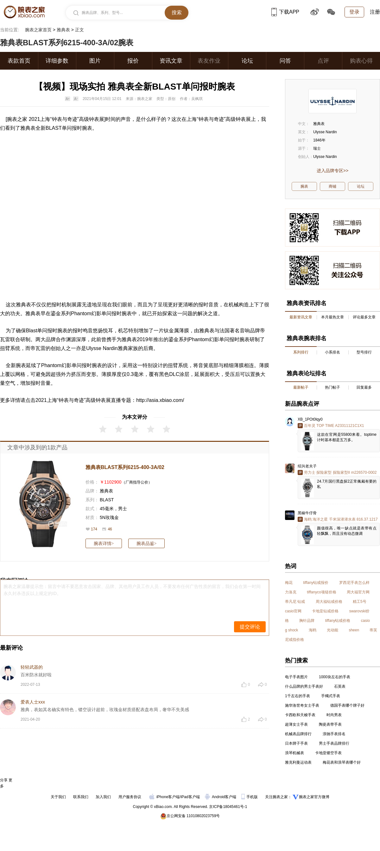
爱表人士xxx (33, 701)
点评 (323, 61)
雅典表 (63, 29)
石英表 (339, 686)
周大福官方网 (358, 592)
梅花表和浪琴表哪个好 (342, 762)
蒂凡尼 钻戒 (295, 601)
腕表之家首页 (38, 29)
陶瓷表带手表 (330, 724)
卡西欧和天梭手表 (300, 715)
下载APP (285, 12)
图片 (95, 61)
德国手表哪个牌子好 (347, 705)
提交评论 (250, 626)
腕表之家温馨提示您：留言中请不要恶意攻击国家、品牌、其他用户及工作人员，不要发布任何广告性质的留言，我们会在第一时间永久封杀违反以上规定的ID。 (132, 590)
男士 (122, 508)
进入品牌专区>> (332, 170)
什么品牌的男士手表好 (304, 686)
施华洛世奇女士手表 (302, 705)
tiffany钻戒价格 (338, 620)
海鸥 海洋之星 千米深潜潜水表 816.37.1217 (341, 519)
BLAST (107, 499)
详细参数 (57, 61)
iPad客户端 (190, 797)
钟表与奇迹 (64, 119)
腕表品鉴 (146, 543)
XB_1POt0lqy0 (310, 419)
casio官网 (293, 611)
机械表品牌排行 (298, 734)
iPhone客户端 (164, 797)
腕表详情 (104, 543)
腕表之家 (17, 119)
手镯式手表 (330, 696)
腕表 (87, 128)
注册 (375, 12)
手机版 (250, 797)
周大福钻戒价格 (329, 601)
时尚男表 (334, 715)
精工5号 (359, 601)
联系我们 (80, 797)
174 (94, 529)
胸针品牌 (306, 620)
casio (365, 620)
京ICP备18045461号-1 (228, 806)
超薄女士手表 (296, 724)
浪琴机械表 (294, 753)
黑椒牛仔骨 (307, 513)
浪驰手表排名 (334, 734)
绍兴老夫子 (307, 466)
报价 (133, 61)
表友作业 (209, 61)
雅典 (30, 313)
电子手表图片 (296, 677)
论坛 (247, 61)
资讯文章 (171, 61)
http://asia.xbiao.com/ (160, 400)
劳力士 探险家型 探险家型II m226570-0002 (340, 472)
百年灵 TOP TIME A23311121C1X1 (334, 425)
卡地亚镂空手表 (328, 753)
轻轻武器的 (32, 667)
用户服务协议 (129, 797)
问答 (285, 61)
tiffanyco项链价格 (321, 592)
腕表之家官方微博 (314, 797)
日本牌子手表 (296, 743)
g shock (291, 630)
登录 (354, 12)
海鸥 (312, 630)
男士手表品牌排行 (334, 743)
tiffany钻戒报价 (315, 582)
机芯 (123, 330)
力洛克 (290, 592)
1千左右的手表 (297, 696)
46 (110, 529)
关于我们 (58, 797)
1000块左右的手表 (334, 677)
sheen (354, 630)
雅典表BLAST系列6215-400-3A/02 (125, 467)
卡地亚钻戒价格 (325, 611)
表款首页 (19, 61)
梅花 (289, 582)
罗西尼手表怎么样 (354, 582)
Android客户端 (221, 797)
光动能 (332, 630)
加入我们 (103, 797)
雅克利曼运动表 (298, 762)
